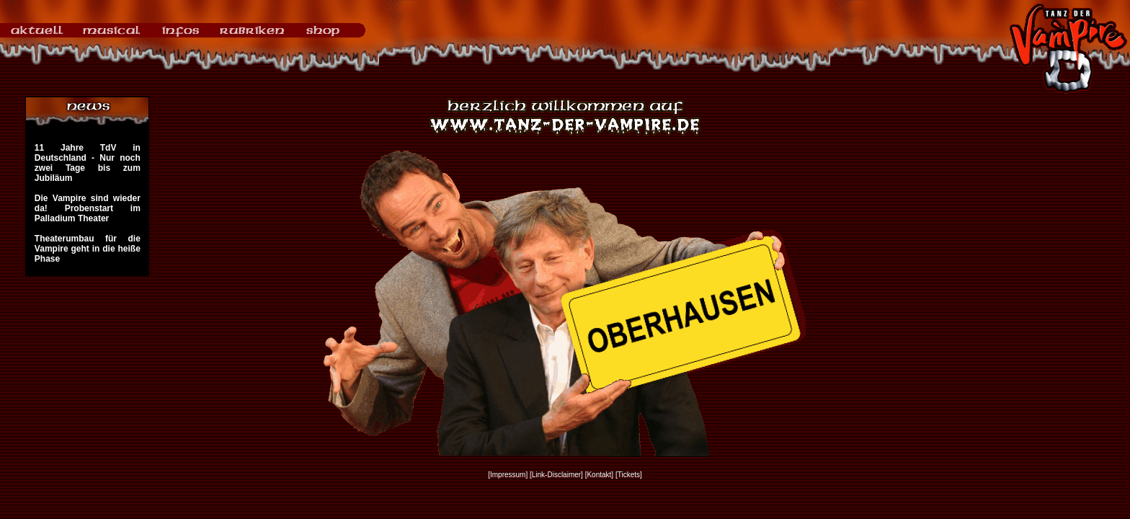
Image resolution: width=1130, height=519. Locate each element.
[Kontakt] (599, 475)
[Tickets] (628, 475)
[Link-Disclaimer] (556, 475)
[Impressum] (508, 475)
